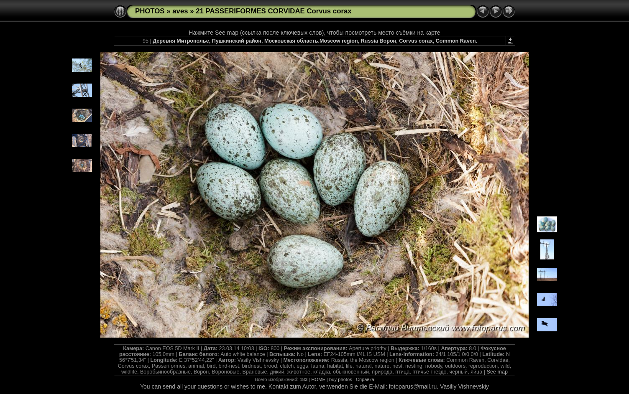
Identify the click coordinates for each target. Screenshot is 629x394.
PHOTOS (150, 11)
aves (180, 11)
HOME (318, 379)
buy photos (340, 379)
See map (496, 372)
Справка (365, 379)
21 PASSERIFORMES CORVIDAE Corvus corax (273, 11)
